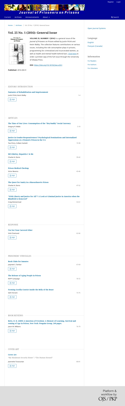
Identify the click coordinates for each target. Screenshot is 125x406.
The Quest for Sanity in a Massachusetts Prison (28, 182)
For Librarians (93, 68)
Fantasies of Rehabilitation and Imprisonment (28, 92)
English (91, 42)
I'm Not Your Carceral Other (20, 230)
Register (111, 2)
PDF (13, 99)
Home (10, 25)
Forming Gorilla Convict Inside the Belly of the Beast (31, 289)
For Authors (92, 64)
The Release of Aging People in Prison (24, 275)
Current (7, 17)
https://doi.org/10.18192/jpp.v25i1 (48, 65)
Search (115, 17)
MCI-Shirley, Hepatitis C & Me (20, 154)
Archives (18, 17)
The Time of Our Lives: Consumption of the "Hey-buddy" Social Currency (39, 123)
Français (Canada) (95, 46)
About (45, 17)
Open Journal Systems (97, 28)
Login (118, 2)
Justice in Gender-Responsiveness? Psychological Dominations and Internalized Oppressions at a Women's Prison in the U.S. (42, 138)
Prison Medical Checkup (18, 168)
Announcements (32, 17)
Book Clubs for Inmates (18, 261)
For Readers (92, 61)
